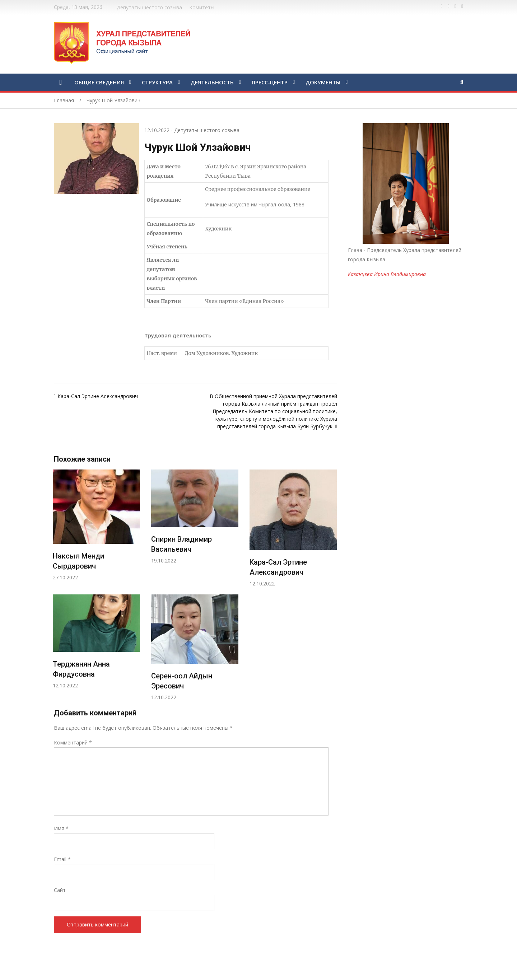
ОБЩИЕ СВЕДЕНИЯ (99, 82)
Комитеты (201, 7)
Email (62, 859)
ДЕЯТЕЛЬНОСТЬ (212, 82)
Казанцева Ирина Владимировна (387, 274)
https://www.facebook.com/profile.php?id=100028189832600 (442, 6)
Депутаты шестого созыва (149, 7)
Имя (61, 828)
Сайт (60, 890)
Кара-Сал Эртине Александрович (97, 396)
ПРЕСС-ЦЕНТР (270, 82)
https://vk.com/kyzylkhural (455, 6)
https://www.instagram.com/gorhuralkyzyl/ (462, 6)
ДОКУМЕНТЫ (323, 82)
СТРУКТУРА (157, 82)
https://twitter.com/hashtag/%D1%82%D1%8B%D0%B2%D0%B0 (449, 6)
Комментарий (73, 742)
